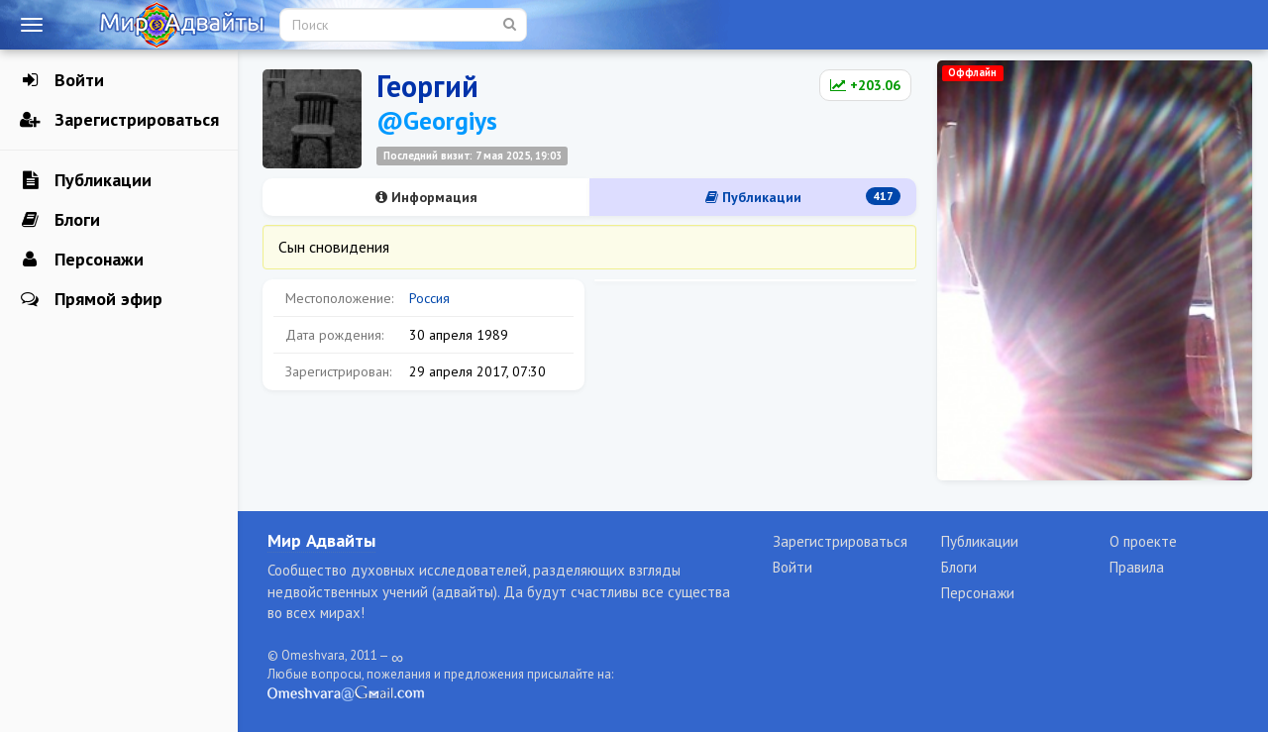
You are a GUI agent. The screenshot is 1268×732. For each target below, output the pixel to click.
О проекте (1143, 541)
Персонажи (82, 259)
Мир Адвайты (321, 540)
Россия (429, 298)
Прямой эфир (91, 299)
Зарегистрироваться (119, 120)
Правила (1137, 567)
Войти (62, 80)
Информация (426, 197)
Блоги (60, 220)
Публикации (86, 180)
